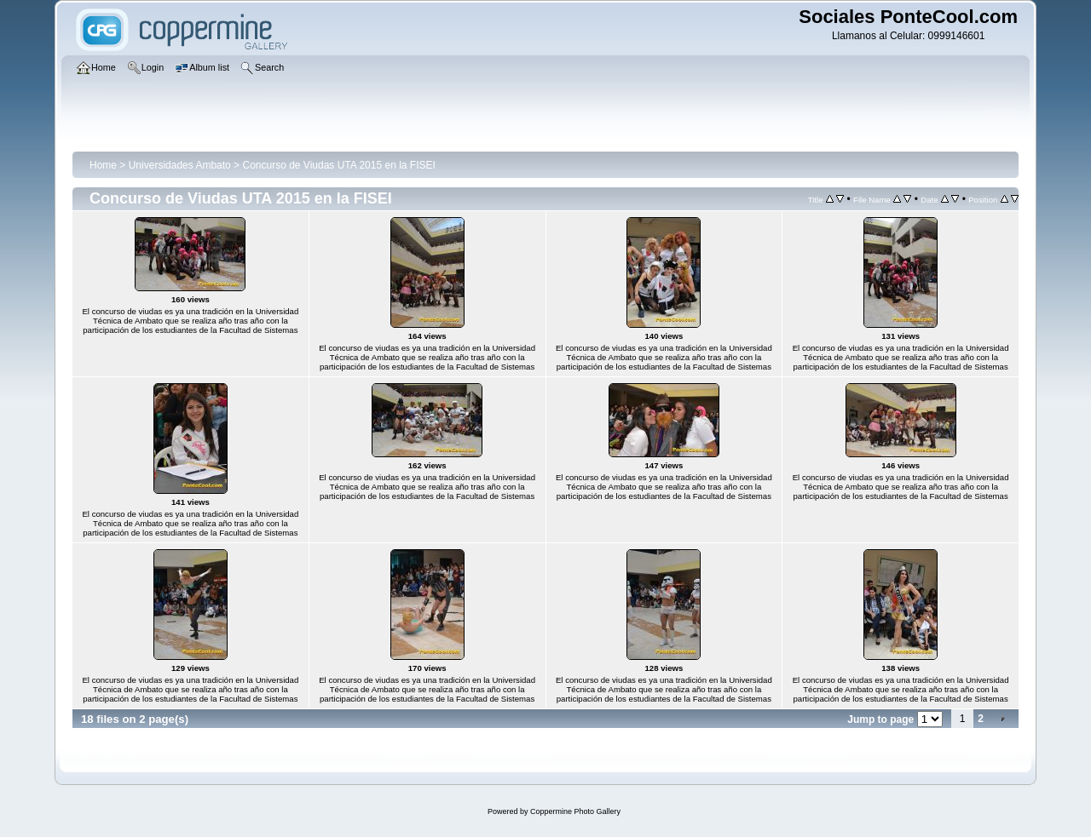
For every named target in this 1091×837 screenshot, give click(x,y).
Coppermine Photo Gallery (575, 811)
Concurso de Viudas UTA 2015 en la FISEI (338, 165)
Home (103, 165)
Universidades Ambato (180, 165)
